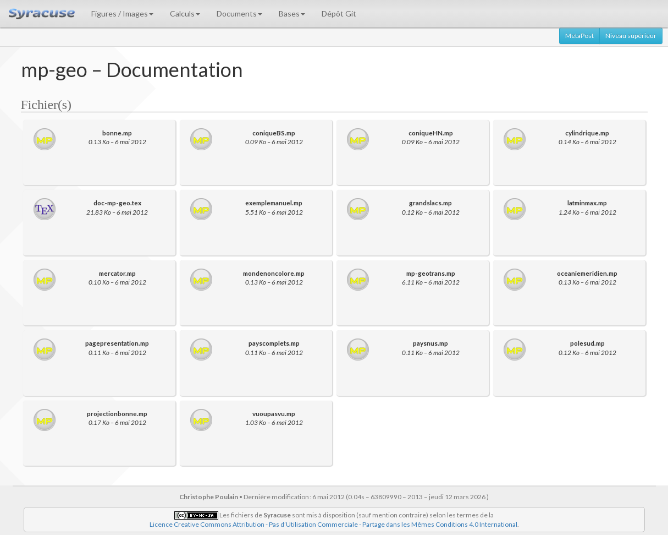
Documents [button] (239, 13)
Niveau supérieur (630, 35)
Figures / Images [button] (122, 13)
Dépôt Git (339, 13)
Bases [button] (292, 13)
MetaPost (579, 35)
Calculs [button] (185, 13)
